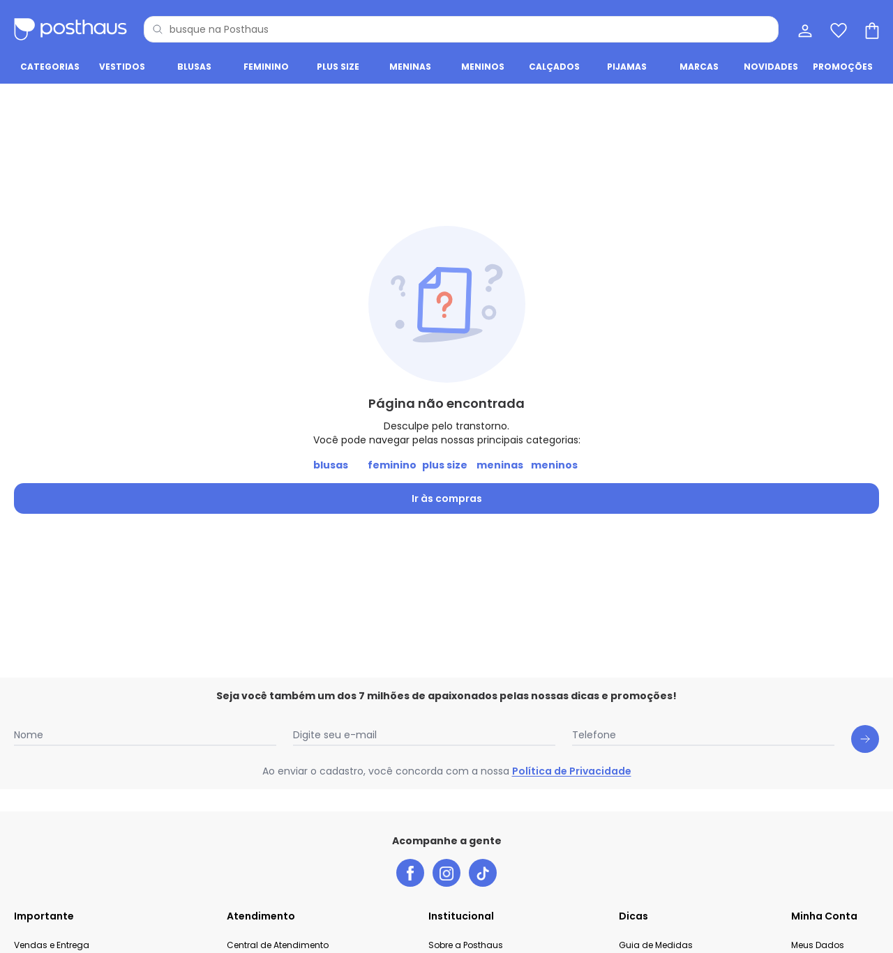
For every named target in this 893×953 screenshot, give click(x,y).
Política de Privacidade (571, 771)
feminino (392, 465)
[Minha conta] (803, 29)
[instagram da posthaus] (446, 873)
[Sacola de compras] (870, 29)
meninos (554, 465)
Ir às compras (447, 498)
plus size (444, 465)
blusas (330, 465)
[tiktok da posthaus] (483, 873)
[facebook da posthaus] (410, 873)
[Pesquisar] (157, 29)
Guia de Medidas (656, 945)
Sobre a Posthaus (465, 945)
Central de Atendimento (278, 945)
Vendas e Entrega (51, 945)
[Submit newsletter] (865, 739)
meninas (499, 465)
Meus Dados (817, 945)
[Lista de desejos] (837, 29)
